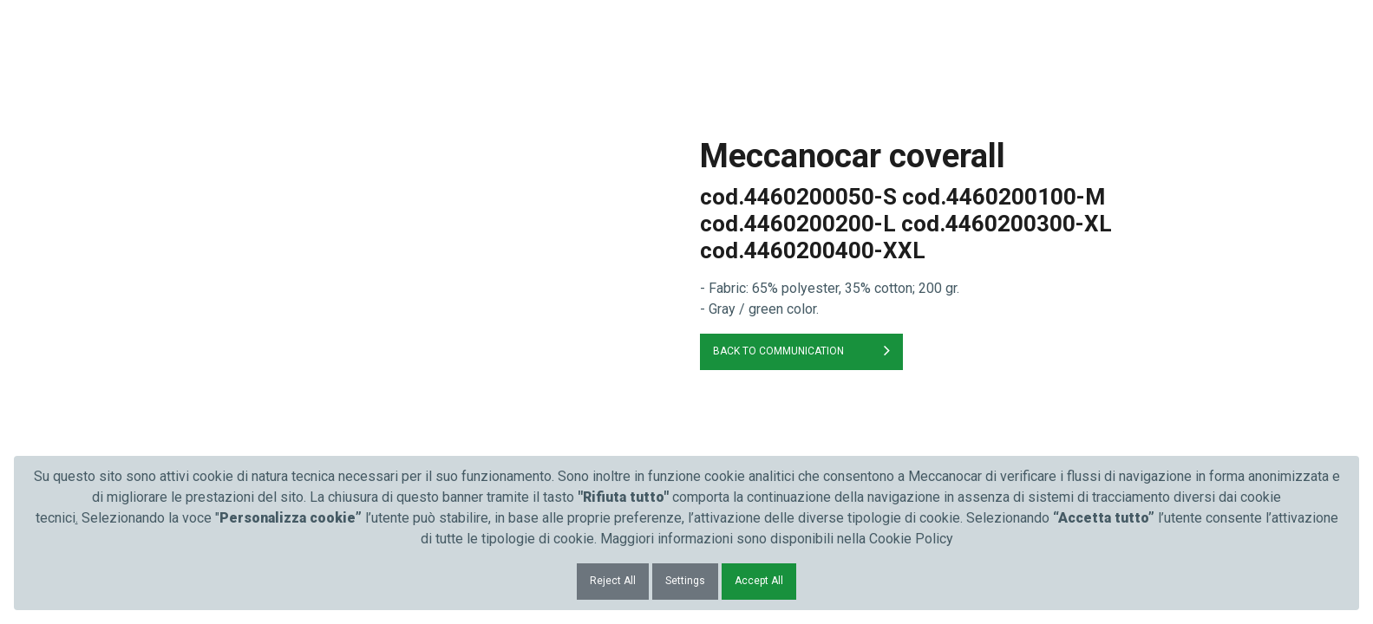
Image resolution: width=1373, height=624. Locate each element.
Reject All (613, 581)
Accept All (759, 581)
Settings (685, 581)
